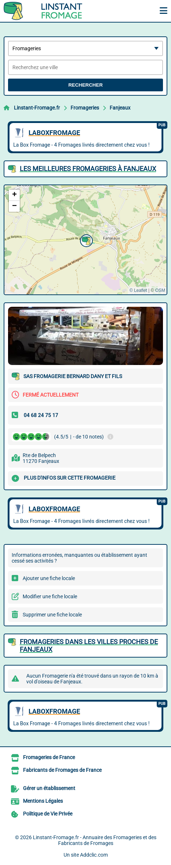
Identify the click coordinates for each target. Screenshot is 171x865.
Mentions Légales (43, 801)
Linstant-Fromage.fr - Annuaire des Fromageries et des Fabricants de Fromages (94, 840)
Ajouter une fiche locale (49, 578)
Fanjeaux (120, 108)
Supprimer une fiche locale (52, 615)
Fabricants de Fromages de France (62, 770)
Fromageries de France (49, 757)
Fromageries (85, 108)
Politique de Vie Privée (47, 814)
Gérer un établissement (49, 788)
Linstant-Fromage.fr (37, 108)
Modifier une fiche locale (50, 596)
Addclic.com (94, 855)
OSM (160, 290)
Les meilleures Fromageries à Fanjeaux (88, 168)
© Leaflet (138, 290)
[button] (85, 239)
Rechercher (85, 85)
